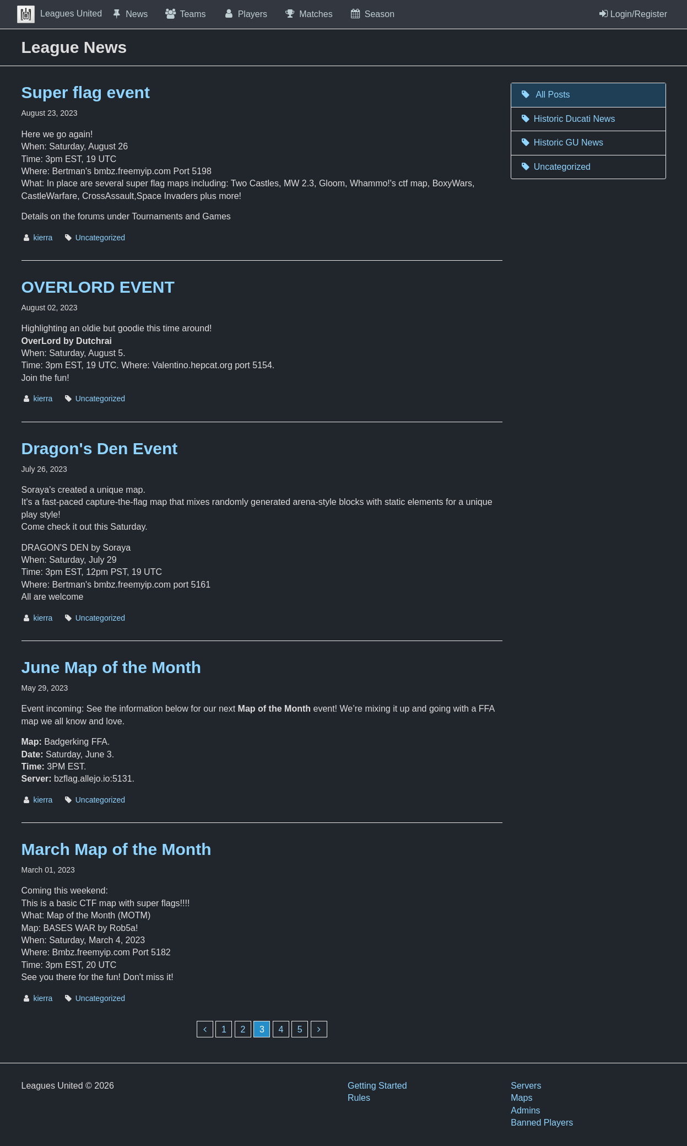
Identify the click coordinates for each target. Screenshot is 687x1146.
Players (245, 14)
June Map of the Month (111, 667)
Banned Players (542, 1122)
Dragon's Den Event (99, 448)
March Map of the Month (116, 849)
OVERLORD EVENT (98, 287)
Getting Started (377, 1085)
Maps (521, 1097)
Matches (308, 14)
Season (371, 14)
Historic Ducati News (567, 118)
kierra (42, 237)
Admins (525, 1110)
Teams (184, 14)
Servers (526, 1085)
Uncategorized (100, 237)
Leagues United (59, 13)
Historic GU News (561, 142)
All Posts (545, 94)
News (129, 14)
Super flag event (85, 92)
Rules (359, 1097)
